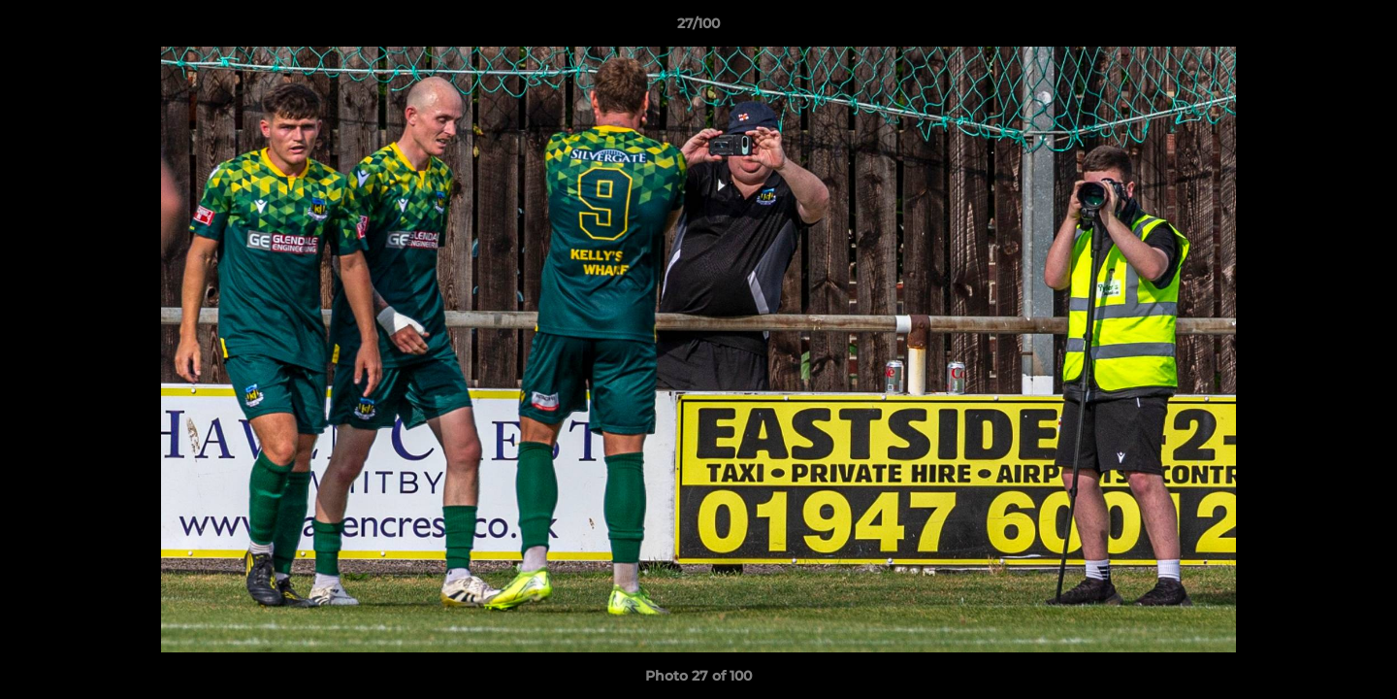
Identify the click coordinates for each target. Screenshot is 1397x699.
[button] (1362, 28)
